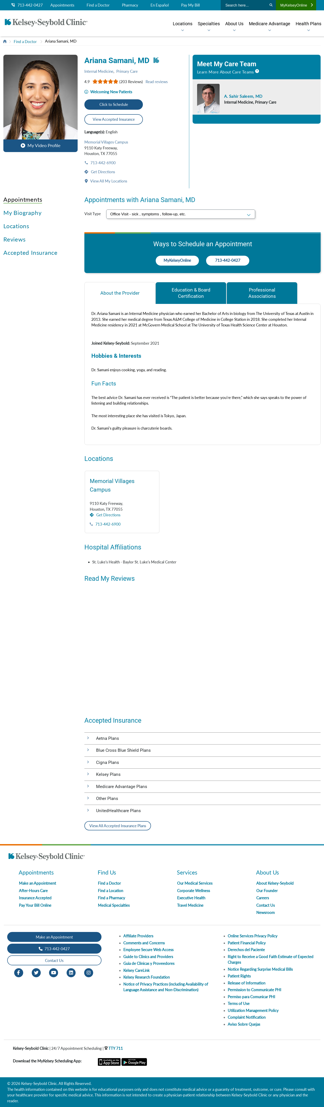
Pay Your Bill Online (35, 905)
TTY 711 (113, 1048)
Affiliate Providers (138, 936)
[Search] (271, 5)
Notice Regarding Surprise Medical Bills (260, 969)
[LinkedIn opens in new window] (71, 972)
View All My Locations (108, 181)
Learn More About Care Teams (225, 71)
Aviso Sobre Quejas (244, 1024)
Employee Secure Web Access (148, 949)
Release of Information (246, 983)
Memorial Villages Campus (106, 142)
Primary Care (127, 71)
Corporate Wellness (193, 890)
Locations (16, 226)
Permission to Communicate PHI (254, 989)
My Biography (22, 212)
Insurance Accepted (35, 897)
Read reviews (157, 81)
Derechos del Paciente (246, 949)
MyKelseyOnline (296, 5)
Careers (262, 897)
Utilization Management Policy (253, 1010)
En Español (160, 5)
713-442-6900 (103, 162)
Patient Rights (239, 976)
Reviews (14, 239)
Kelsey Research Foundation (146, 977)
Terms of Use (239, 1003)
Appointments (62, 5)
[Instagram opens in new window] (88, 972)
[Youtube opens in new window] (53, 972)
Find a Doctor (98, 5)
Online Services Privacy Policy (252, 936)
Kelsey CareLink (136, 970)
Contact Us (265, 905)
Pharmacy (130, 5)
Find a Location (110, 890)
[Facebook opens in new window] (18, 972)
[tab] (119, 293)
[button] (40, 103)
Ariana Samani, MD (60, 41)
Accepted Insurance (30, 252)
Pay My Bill (190, 5)
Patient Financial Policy (247, 943)
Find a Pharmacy (111, 897)
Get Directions (102, 171)
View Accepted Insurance (114, 119)
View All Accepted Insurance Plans (117, 825)
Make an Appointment (37, 883)
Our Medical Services (194, 883)
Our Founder (267, 890)
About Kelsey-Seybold (275, 883)
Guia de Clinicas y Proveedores (148, 963)
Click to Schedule (113, 104)
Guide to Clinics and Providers (148, 956)
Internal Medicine (98, 71)
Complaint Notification (247, 1017)
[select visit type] (180, 214)
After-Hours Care (33, 890)
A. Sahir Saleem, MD (243, 96)
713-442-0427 (27, 5)
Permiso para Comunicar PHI (251, 996)
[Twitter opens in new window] (36, 972)
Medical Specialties (114, 905)
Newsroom (265, 912)
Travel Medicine (190, 905)
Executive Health (191, 897)
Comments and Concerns (144, 943)
